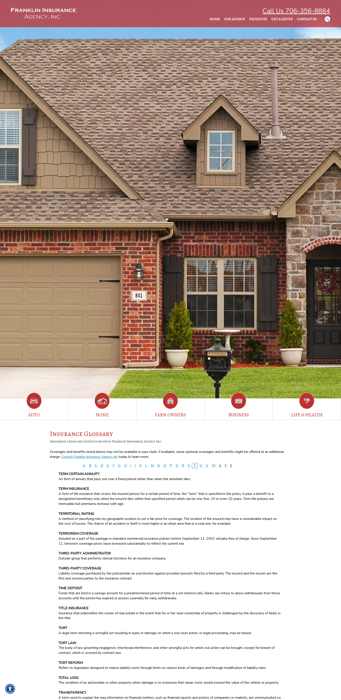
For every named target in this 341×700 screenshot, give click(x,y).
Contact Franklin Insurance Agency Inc (89, 456)
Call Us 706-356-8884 (296, 11)
